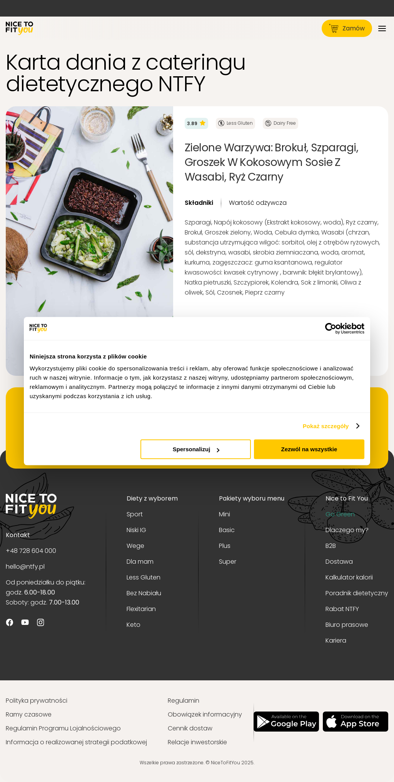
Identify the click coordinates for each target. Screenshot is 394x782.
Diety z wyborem (152, 498)
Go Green (340, 514)
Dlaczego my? (347, 530)
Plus (224, 545)
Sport (135, 514)
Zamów (347, 28)
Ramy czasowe (29, 714)
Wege (135, 545)
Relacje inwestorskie (197, 742)
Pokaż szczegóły (326, 426)
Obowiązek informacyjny (205, 714)
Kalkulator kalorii (349, 577)
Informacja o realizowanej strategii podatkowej (76, 742)
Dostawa (339, 561)
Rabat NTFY (342, 609)
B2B (331, 545)
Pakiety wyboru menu (251, 498)
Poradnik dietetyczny (357, 593)
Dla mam (140, 561)
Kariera (336, 640)
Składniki (199, 202)
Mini (224, 514)
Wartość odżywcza (258, 202)
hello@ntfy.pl (25, 566)
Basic (227, 530)
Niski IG (136, 530)
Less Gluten (143, 577)
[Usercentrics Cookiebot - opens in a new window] (330, 328)
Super (227, 561)
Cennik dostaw (190, 728)
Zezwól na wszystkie (309, 449)
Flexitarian (141, 609)
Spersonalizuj (196, 449)
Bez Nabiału (144, 593)
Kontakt (18, 535)
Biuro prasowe (347, 624)
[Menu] (382, 28)
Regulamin (183, 700)
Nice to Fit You (347, 498)
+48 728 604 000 (31, 550)
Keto (133, 624)
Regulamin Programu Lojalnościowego (63, 728)
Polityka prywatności (36, 700)
